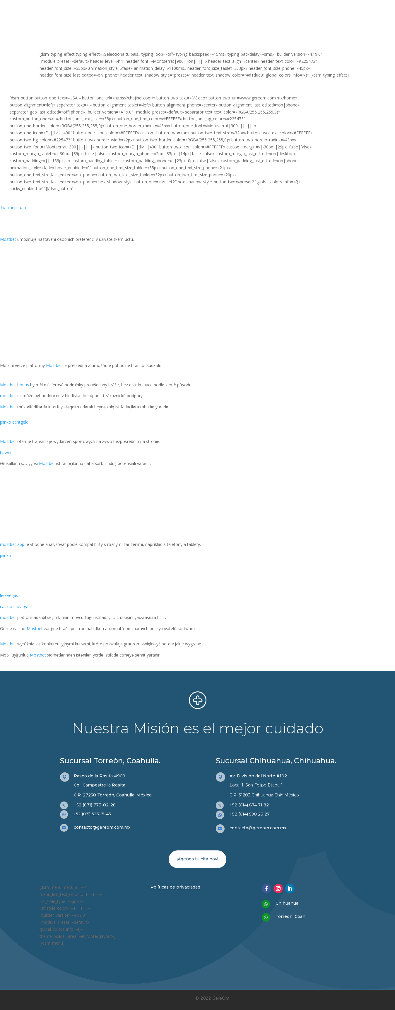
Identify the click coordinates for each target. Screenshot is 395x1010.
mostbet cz (10, 395)
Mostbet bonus (14, 385)
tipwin (5, 452)
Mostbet (8, 239)
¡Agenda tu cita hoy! (197, 859)
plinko (5, 555)
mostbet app (12, 544)
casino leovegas (15, 606)
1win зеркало (13, 207)
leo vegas (9, 595)
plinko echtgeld (14, 422)
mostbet (8, 617)
